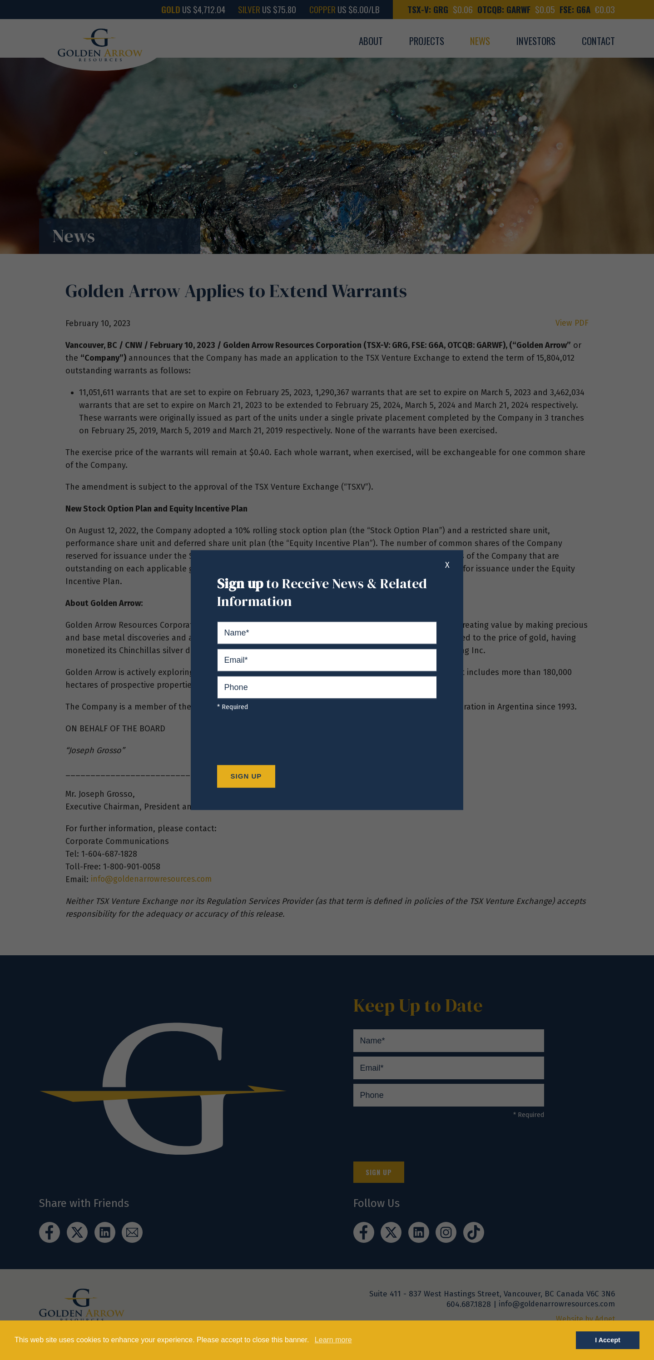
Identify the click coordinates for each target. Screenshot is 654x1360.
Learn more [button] (333, 1340)
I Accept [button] (607, 1340)
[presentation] (286, 740)
